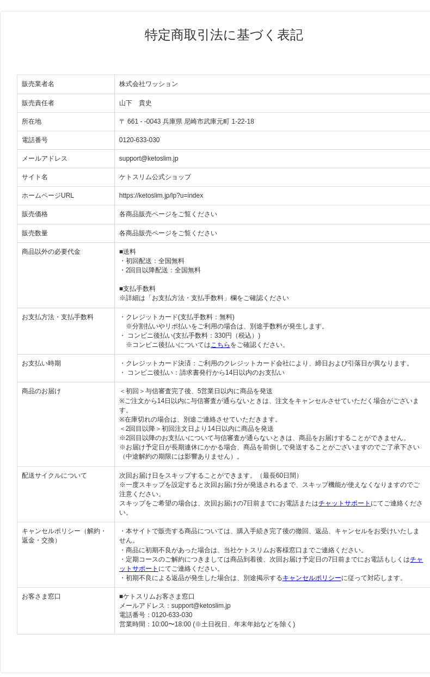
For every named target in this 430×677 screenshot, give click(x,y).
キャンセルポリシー (311, 578)
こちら (220, 345)
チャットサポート (344, 503)
